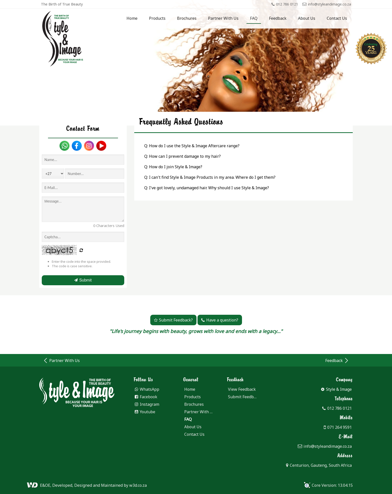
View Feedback (242, 389)
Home (132, 18)
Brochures (186, 18)
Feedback (277, 18)
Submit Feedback (244, 397)
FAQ (254, 18)
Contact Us (337, 18)
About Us (306, 18)
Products (157, 18)
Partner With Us (223, 18)
